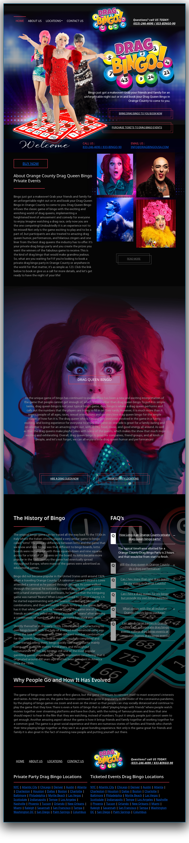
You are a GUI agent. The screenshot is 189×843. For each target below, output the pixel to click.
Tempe (53, 799)
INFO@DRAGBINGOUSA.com (150, 147)
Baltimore (20, 795)
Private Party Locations (123, 478)
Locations (53, 20)
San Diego (43, 812)
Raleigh (29, 808)
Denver (58, 787)
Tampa (77, 808)
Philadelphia (37, 795)
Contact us (75, 20)
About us (35, 20)
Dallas (51, 791)
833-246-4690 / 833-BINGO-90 (102, 147)
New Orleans (76, 804)
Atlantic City (29, 787)
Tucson (46, 804)
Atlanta (81, 787)
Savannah (43, 808)
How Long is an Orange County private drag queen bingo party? (144, 537)
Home (20, 20)
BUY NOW (31, 163)
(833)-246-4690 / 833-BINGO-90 (154, 23)
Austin (70, 787)
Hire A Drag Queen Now (64, 478)
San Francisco (62, 808)
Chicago (45, 787)
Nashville (19, 804)
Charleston (23, 791)
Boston (62, 791)
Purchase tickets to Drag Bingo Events (137, 127)
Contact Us (75, 761)
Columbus (79, 812)
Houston (38, 791)
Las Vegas (74, 795)
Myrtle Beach (56, 795)
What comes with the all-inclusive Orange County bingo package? (145, 611)
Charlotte (76, 791)
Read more (134, 258)
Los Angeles (68, 799)
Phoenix (33, 804)
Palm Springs (61, 812)
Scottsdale (20, 799)
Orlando (59, 804)
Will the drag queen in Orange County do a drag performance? (144, 567)
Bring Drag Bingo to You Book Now (140, 113)
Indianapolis (38, 799)
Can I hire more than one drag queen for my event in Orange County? (145, 581)
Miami (18, 808)
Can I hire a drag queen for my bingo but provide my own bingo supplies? (145, 596)
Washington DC (24, 812)
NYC (16, 787)
